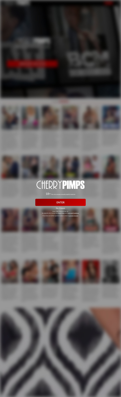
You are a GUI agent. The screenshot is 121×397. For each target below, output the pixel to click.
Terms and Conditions (73, 213)
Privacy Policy (61, 213)
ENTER (61, 202)
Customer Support (73, 215)
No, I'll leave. (60, 208)
